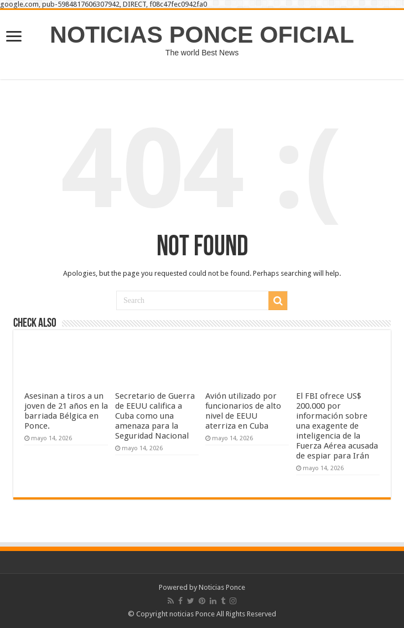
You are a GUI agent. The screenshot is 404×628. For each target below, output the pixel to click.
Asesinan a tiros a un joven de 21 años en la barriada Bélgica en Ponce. (66, 411)
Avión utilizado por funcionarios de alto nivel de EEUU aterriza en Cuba (243, 411)
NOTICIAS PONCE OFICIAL (202, 34)
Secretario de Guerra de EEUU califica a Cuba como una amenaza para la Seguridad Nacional (155, 416)
